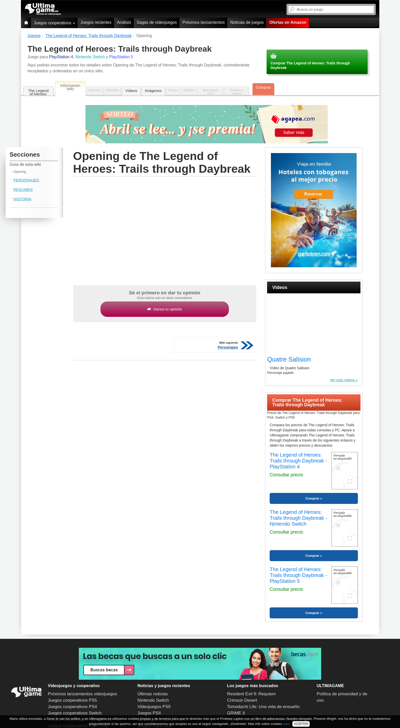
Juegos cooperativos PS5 (72, 700)
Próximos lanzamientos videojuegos (82, 693)
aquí (286, 724)
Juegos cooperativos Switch (75, 713)
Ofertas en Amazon (287, 22)
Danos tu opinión (164, 309)
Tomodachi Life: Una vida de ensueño (263, 706)
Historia (23, 199)
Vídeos (131, 90)
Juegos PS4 (149, 713)
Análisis (124, 22)
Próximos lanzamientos (203, 22)
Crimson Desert (242, 700)
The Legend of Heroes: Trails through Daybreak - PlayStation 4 (298, 460)
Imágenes (153, 90)
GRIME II (236, 713)
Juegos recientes (96, 22)
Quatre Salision (289, 359)
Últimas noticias (153, 693)
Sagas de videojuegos (157, 22)
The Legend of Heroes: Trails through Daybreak (38, 92)
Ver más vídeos (342, 380)
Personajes (26, 180)
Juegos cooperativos (54, 23)
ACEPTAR (301, 724)
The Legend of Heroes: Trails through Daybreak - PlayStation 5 (298, 575)
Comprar (263, 87)
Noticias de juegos (247, 22)
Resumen (23, 189)
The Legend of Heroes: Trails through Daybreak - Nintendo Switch (298, 518)
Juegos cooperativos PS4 (72, 706)
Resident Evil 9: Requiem (251, 693)
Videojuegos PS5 (154, 706)
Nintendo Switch (153, 700)
